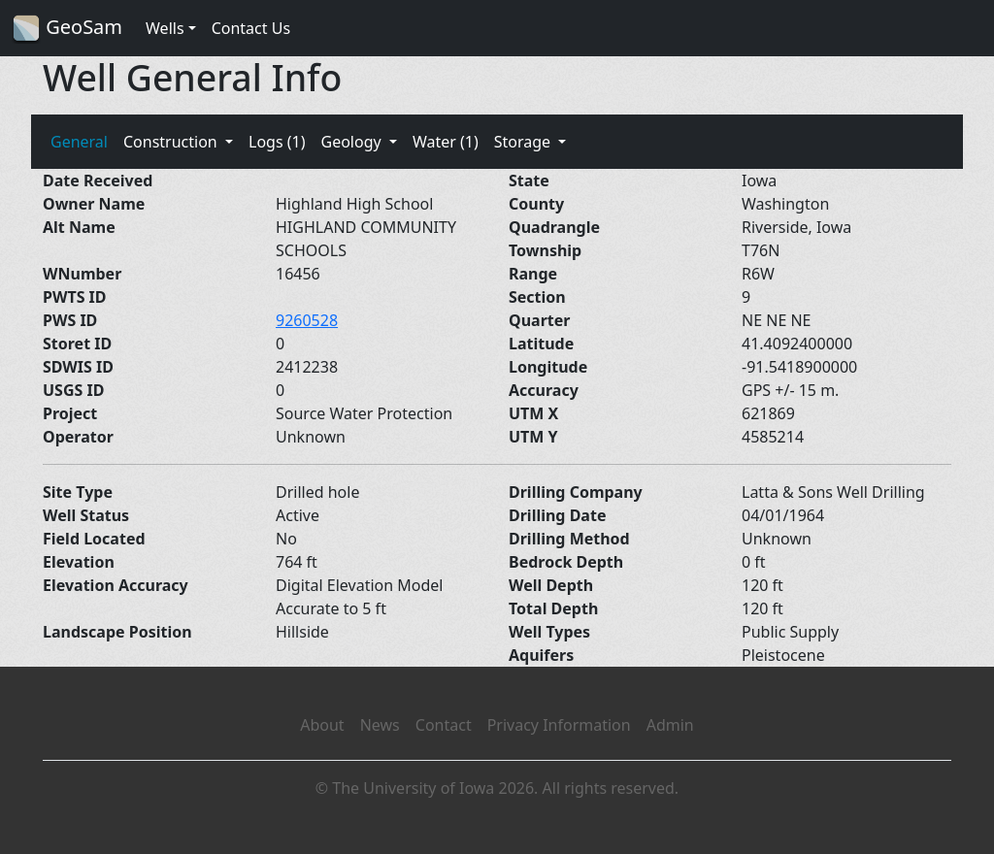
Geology (352, 141)
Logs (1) (276, 141)
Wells (165, 28)
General (79, 141)
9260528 (307, 320)
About (322, 725)
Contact (443, 725)
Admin (670, 725)
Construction (172, 141)
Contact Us (251, 28)
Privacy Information (559, 725)
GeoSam (67, 29)
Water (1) (446, 141)
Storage (524, 141)
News (380, 725)
